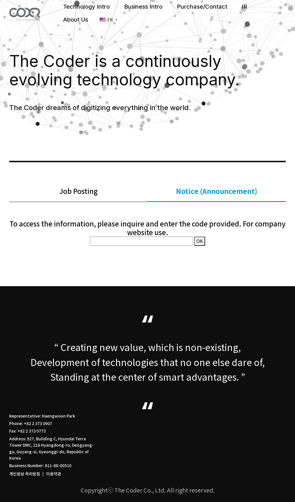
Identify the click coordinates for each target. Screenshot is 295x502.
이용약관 (53, 474)
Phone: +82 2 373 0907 (30, 423)
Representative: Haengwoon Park (42, 416)
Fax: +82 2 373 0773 (27, 431)
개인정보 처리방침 (24, 474)
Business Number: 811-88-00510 (40, 465)
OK (199, 240)
